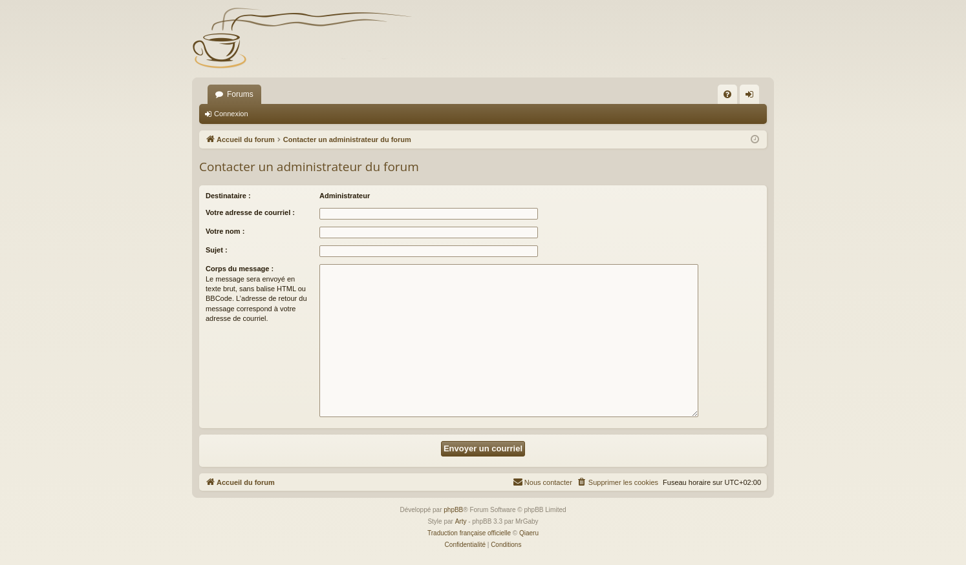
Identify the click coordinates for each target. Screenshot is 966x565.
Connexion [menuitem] (752, 97)
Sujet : (217, 250)
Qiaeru (529, 533)
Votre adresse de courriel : (250, 212)
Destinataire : (228, 196)
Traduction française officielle (469, 533)
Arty (461, 521)
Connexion (231, 114)
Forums (240, 94)
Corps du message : (240, 268)
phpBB (453, 509)
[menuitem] (727, 94)
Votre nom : (225, 231)
